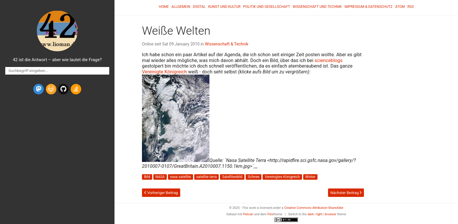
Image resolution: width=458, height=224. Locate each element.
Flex (270, 214)
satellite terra (206, 177)
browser (330, 214)
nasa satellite (180, 177)
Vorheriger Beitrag (161, 193)
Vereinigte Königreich (164, 72)
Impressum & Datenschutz (368, 7)
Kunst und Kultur (224, 7)
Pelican (248, 214)
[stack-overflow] (76, 89)
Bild (147, 177)
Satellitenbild (232, 177)
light (319, 214)
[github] (63, 89)
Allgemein (180, 7)
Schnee (253, 177)
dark (311, 214)
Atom (400, 7)
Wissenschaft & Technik (226, 44)
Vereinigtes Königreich (282, 177)
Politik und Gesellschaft (266, 7)
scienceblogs (329, 60)
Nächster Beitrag (346, 193)
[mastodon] (38, 89)
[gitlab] (51, 89)
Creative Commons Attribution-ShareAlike (314, 208)
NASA (160, 177)
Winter (310, 177)
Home (164, 7)
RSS (410, 7)
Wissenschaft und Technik (317, 7)
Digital (199, 7)
